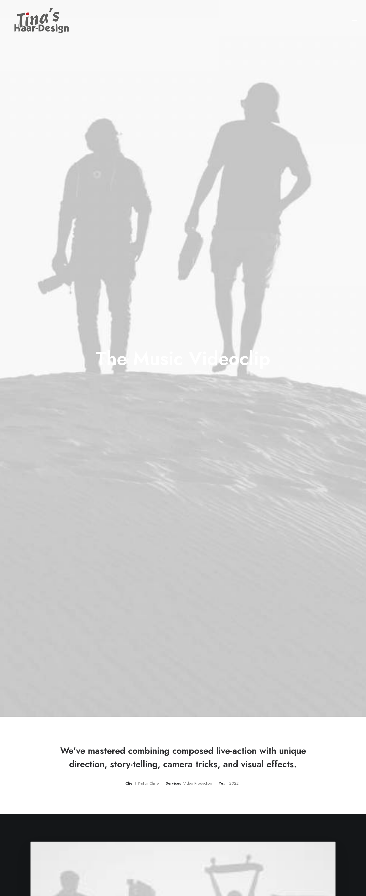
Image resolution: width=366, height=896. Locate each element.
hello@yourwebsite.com (291, 845)
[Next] (263, 777)
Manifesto (158, 845)
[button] (354, 22)
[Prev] (102, 777)
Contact (156, 865)
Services (157, 852)
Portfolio (157, 858)
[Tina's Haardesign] (36, 22)
